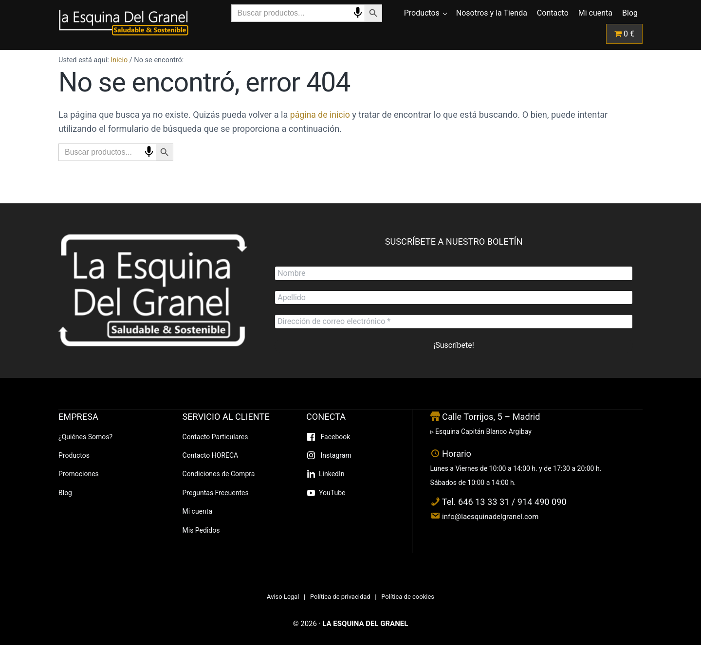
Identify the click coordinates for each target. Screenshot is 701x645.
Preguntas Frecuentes (216, 493)
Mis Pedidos (201, 530)
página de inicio (321, 129)
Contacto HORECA (211, 455)
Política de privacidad (340, 596)
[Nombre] (454, 272)
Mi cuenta (198, 511)
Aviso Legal (283, 596)
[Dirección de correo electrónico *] (454, 321)
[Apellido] (454, 297)
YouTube (332, 493)
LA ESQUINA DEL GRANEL (365, 623)
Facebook (334, 437)
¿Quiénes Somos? (85, 437)
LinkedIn (332, 474)
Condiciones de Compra (219, 474)
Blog (65, 493)
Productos (74, 455)
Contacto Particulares (215, 437)
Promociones (78, 474)
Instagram (335, 455)
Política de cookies (407, 596)
